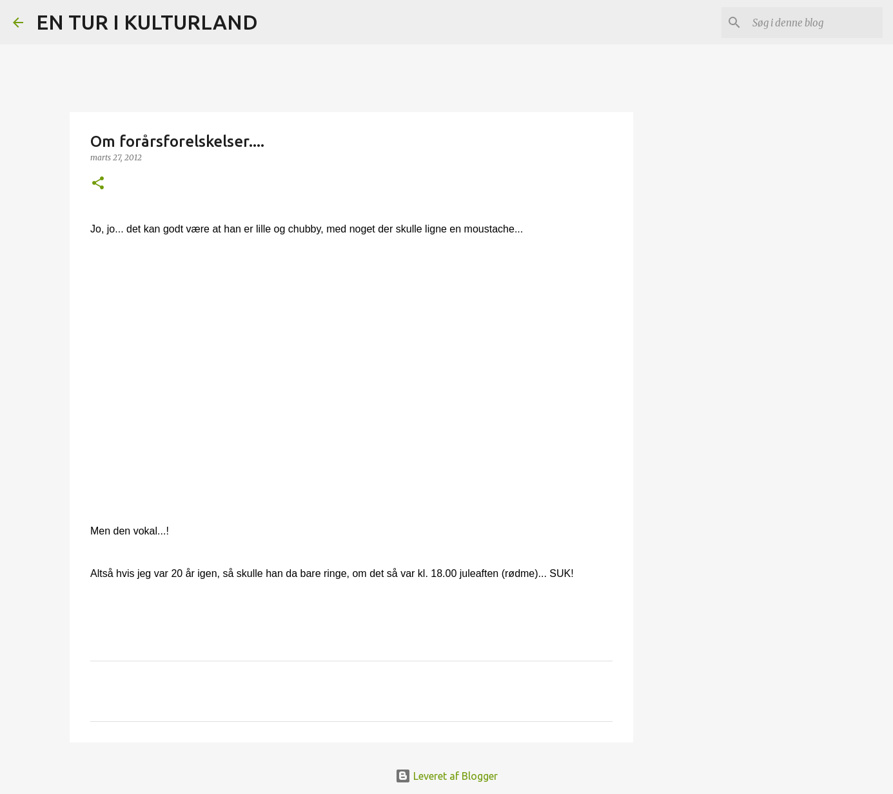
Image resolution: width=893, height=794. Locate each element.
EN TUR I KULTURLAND (147, 21)
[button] (98, 184)
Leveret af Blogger (446, 776)
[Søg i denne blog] (815, 22)
